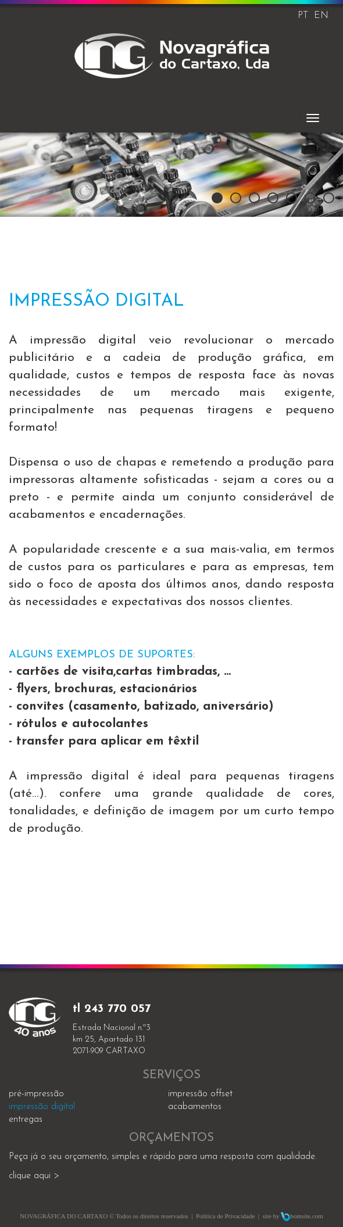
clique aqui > (34, 1176)
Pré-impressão (36, 1094)
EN (321, 15)
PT (303, 15)
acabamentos (194, 1106)
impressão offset (200, 1094)
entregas (25, 1119)
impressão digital (42, 1106)
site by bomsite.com (293, 1215)
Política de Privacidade (225, 1215)
